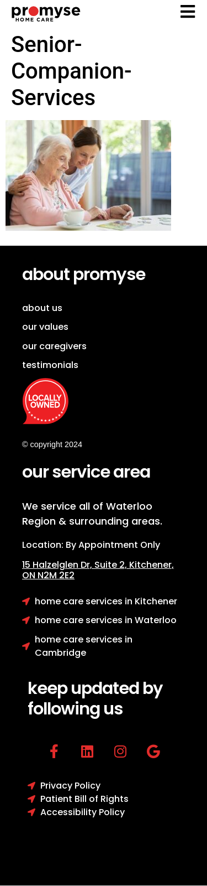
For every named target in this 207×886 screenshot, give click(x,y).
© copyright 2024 (52, 444)
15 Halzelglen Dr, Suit (75, 564)
